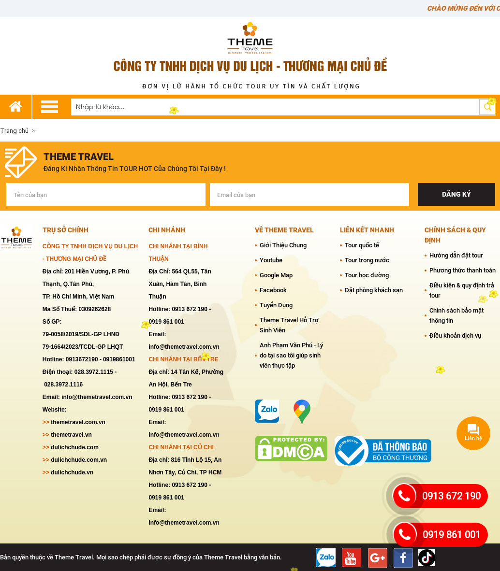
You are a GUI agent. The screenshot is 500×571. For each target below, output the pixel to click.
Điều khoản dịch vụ (455, 335)
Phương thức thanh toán (462, 270)
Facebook (273, 290)
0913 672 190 (451, 496)
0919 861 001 (452, 535)
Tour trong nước (367, 260)
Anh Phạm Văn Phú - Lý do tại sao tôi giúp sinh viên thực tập (291, 355)
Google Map (276, 275)
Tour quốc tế (362, 245)
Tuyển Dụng (276, 305)
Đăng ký (456, 194)
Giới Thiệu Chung (283, 245)
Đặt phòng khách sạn (374, 290)
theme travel (79, 156)
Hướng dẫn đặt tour (456, 255)
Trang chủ (14, 130)
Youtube (271, 260)
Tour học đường (367, 275)
